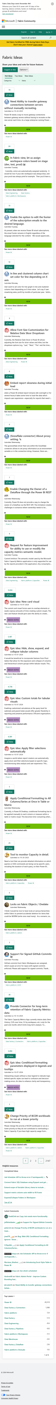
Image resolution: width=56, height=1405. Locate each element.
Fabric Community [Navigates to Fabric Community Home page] (26, 20)
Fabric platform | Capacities (30, 580)
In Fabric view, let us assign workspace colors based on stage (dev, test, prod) (26, 161)
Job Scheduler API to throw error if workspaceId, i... (25, 1177)
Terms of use (5, 1386)
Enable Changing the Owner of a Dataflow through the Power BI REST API (28, 492)
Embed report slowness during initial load (31, 384)
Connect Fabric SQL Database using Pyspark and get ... (26, 1182)
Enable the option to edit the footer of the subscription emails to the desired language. (27, 220)
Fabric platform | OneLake (14, 1350)
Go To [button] (48, 32)
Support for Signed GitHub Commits (31, 954)
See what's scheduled (28, 1271)
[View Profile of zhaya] (14, 1253)
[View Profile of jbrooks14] (8, 1285)
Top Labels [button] (8, 1296)
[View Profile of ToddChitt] (12, 1216)
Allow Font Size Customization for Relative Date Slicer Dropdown (29, 331)
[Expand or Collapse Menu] (3, 26)
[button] (10, 69)
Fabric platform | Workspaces (16, 196)
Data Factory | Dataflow (13, 1344)
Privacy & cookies (7, 1383)
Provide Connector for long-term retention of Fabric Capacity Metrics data (27, 1009)
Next (52, 1354)
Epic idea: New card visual (24, 601)
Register (24, 32)
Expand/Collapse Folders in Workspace (19, 1197)
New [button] (28, 129)
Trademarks (5, 1390)
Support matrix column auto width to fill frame (23, 1192)
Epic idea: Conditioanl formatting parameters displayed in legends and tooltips (28, 1066)
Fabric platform (10, 1313)
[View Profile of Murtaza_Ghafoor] (11, 1262)
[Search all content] (36, 37)
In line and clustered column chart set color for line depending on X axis (26, 277)
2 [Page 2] (30, 1160)
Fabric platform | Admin (14, 933)
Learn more (37, 44)
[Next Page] (53, 1159)
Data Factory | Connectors (14, 1041)
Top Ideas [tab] (18, 76)
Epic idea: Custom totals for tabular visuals (30, 699)
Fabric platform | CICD (13, 985)
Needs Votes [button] (13, 620)
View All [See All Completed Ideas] (8, 1202)
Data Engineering (12, 193)
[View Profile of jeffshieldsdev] (9, 1222)
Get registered (7, 14)
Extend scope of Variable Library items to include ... (25, 1187)
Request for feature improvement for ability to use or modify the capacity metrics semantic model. (26, 548)
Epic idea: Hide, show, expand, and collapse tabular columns (29, 649)
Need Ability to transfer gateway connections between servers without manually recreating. (25, 104)
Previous (41, 1354)
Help (40, 32)
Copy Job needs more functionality (34, 1216)
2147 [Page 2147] (48, 1160)
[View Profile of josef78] (7, 1236)
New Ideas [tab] (29, 76)
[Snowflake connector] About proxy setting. (30, 437)
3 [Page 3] (35, 1160)
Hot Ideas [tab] (8, 76)
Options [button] (23, 69)
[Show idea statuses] (28, 80)
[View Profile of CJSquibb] (8, 1245)
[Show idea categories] (12, 80)
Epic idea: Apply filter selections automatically (28, 749)
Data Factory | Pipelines (13, 1328)
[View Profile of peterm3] (7, 1228)
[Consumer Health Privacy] (28, 1398)
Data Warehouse (11, 1339)
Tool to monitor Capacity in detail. (29, 854)
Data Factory (25, 193)
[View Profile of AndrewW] (8, 1276)
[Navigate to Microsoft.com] (8, 21)
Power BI (9, 137)
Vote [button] (10, 95)
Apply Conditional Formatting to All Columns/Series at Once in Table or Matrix (27, 801)
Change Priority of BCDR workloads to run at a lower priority (30, 1117)
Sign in (32, 32)
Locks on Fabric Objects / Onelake (29, 904)
